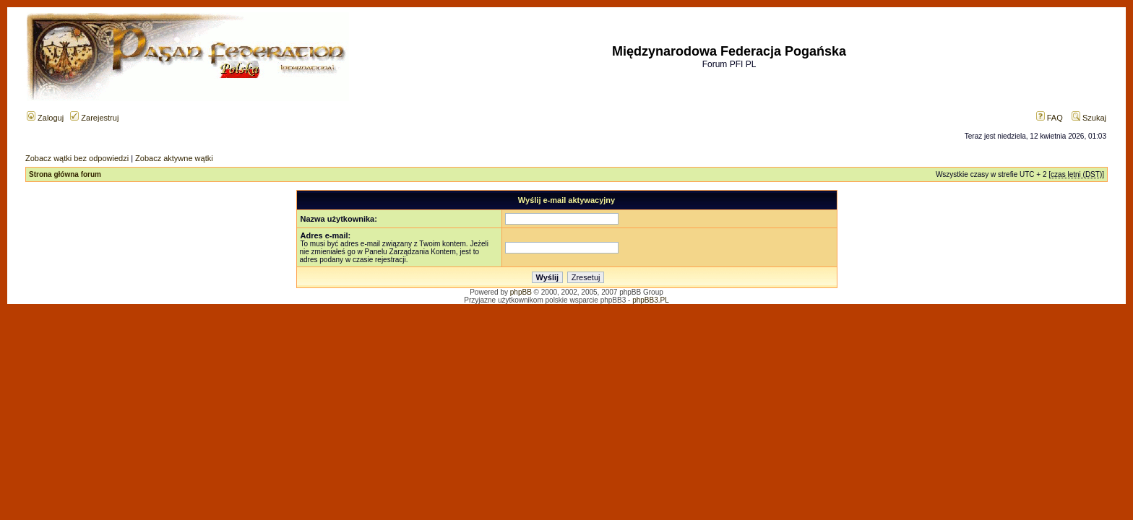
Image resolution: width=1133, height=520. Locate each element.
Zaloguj (45, 117)
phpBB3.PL (650, 300)
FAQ (1049, 117)
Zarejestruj (94, 117)
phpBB (521, 292)
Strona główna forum (65, 174)
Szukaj (1089, 117)
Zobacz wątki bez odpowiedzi (77, 158)
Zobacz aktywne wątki (174, 158)
